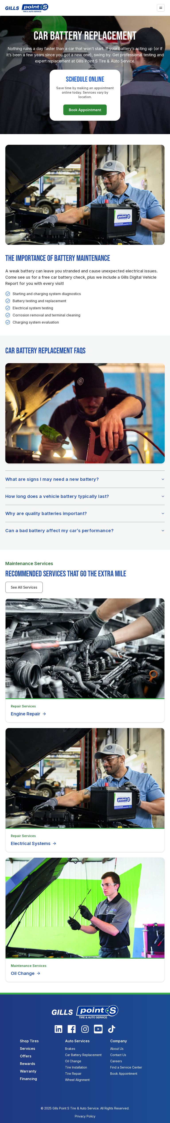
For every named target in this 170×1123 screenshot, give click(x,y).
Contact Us (118, 1055)
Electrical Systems (34, 843)
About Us (117, 1049)
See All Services (24, 587)
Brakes (70, 1049)
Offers (25, 1056)
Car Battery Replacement (83, 1055)
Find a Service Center (126, 1067)
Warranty (28, 1071)
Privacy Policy (85, 1116)
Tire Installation (76, 1067)
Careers (116, 1061)
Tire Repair (73, 1073)
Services (27, 1049)
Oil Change (26, 973)
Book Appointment (85, 109)
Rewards (27, 1064)
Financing (28, 1079)
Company (118, 1041)
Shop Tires (29, 1041)
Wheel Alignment (77, 1080)
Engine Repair (28, 714)
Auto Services (77, 1041)
